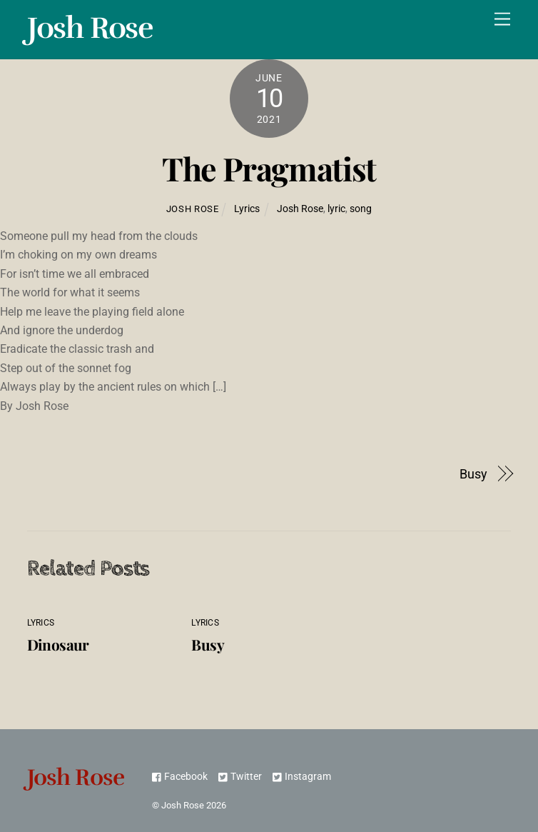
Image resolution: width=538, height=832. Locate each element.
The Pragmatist (269, 168)
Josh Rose (192, 209)
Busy (473, 473)
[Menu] (502, 20)
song (361, 209)
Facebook (180, 777)
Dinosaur (58, 644)
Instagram (302, 777)
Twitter (240, 777)
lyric (336, 209)
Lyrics (247, 209)
